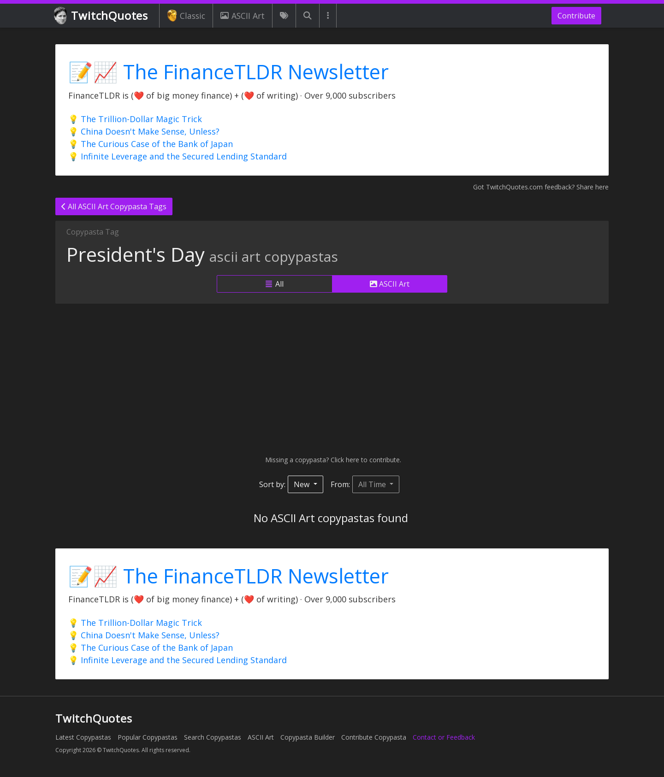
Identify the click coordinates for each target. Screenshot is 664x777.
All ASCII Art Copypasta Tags (113, 206)
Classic (186, 15)
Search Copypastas (212, 737)
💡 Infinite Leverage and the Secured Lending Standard (177, 156)
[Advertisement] (332, 379)
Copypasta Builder (307, 737)
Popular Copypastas (148, 737)
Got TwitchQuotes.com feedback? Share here (541, 186)
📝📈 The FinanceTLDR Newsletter (228, 71)
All (275, 284)
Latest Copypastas (83, 737)
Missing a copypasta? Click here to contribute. (332, 459)
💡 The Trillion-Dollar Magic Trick (135, 118)
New (302, 484)
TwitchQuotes (101, 16)
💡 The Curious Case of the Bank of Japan (150, 143)
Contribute (576, 16)
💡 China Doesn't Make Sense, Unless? (143, 131)
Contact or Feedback (444, 737)
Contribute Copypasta (373, 737)
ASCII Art (242, 15)
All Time (373, 484)
